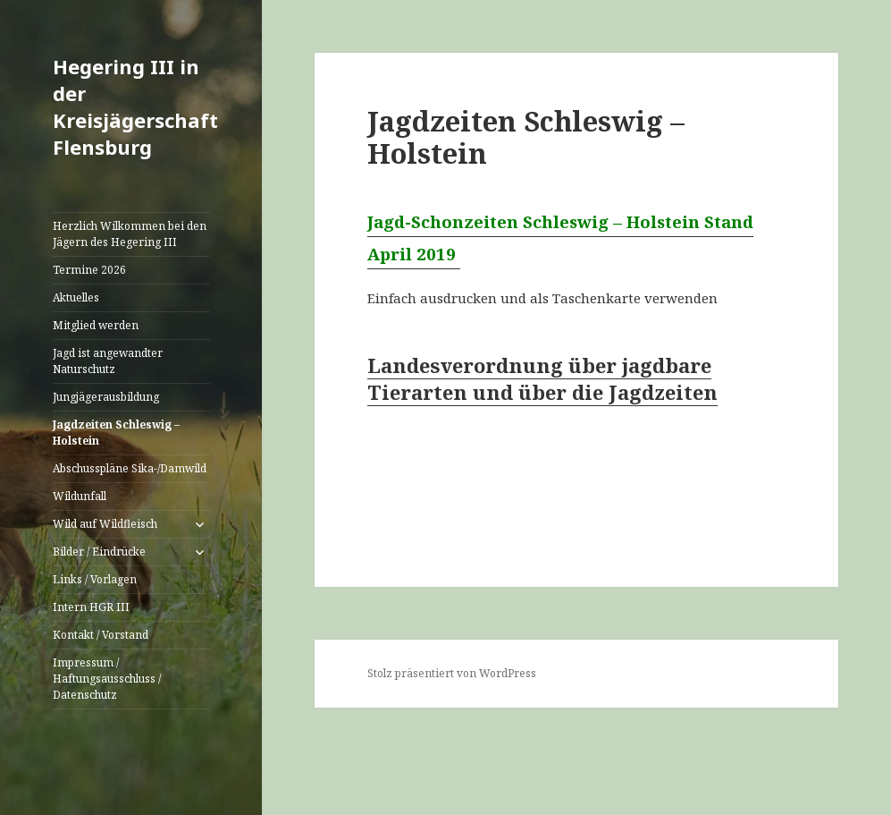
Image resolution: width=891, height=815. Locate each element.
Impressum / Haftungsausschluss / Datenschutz (107, 678)
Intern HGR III (91, 607)
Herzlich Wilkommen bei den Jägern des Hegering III (129, 234)
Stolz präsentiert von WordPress (451, 673)
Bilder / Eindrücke (99, 551)
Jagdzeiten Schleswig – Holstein (116, 432)
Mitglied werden (96, 325)
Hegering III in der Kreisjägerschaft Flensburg (135, 106)
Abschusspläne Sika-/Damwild (129, 468)
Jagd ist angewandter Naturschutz (108, 361)
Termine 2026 (89, 269)
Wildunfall (79, 496)
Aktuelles (76, 297)
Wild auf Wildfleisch (105, 523)
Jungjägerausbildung (106, 396)
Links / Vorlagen (95, 579)
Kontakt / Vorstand (100, 634)
